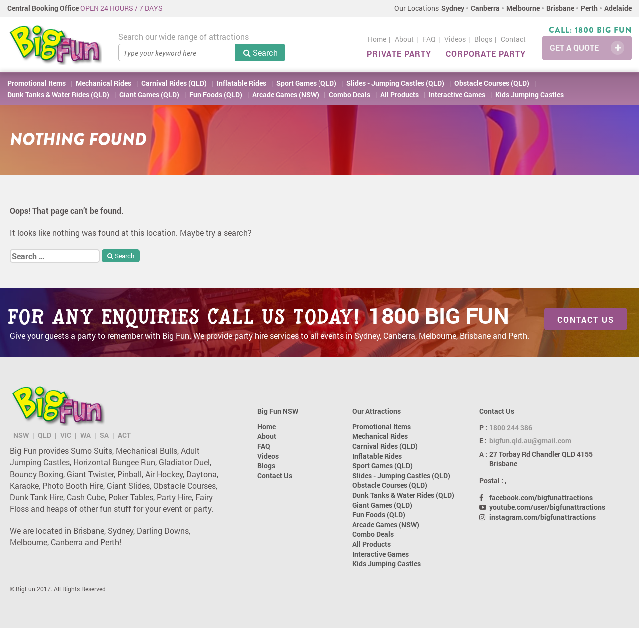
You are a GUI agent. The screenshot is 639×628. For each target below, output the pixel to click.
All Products (399, 94)
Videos (455, 39)
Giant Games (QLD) (149, 94)
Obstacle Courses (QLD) (491, 83)
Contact (513, 39)
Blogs (483, 39)
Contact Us (585, 319)
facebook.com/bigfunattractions (541, 497)
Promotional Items (36, 83)
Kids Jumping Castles (529, 94)
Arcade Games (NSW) (285, 94)
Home (377, 39)
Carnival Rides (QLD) (174, 83)
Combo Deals (349, 94)
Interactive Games (457, 94)
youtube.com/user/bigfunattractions (547, 507)
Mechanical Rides (103, 83)
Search (260, 52)
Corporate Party (486, 53)
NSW (21, 435)
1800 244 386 (510, 427)
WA (85, 435)
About (404, 39)
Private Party (399, 53)
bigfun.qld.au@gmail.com (530, 440)
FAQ (429, 39)
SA (104, 435)
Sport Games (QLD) (306, 83)
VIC (65, 435)
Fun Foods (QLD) (215, 94)
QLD (44, 435)
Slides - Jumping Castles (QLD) (395, 83)
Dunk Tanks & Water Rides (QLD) (58, 94)
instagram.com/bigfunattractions (542, 517)
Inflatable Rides (241, 83)
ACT (124, 435)
